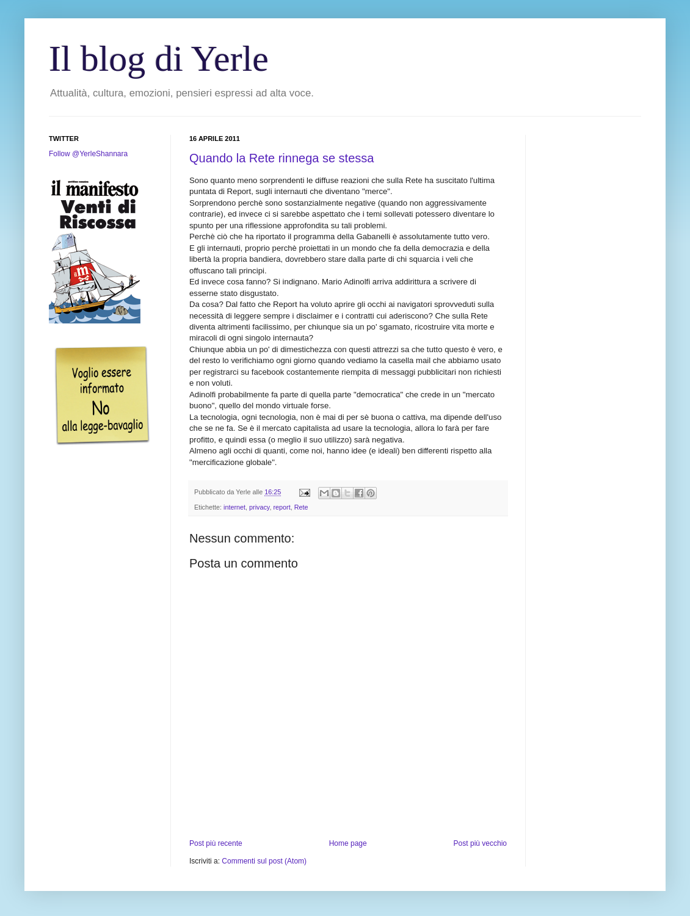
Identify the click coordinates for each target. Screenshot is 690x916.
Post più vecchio (480, 843)
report (281, 507)
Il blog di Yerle (159, 58)
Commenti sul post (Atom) (264, 861)
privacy (259, 507)
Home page (348, 843)
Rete (301, 507)
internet (234, 507)
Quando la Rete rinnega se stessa (281, 158)
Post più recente (215, 843)
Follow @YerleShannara (88, 154)
